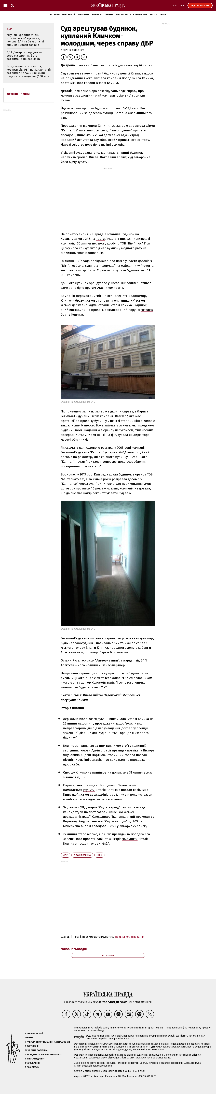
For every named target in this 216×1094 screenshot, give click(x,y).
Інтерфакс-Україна (96, 1038)
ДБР (65, 855)
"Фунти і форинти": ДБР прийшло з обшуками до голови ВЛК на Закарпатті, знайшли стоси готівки (25, 40)
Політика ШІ (32, 1046)
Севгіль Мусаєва (149, 1062)
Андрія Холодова (93, 826)
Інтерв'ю (96, 14)
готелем (147, 310)
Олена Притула (192, 1062)
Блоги (153, 14)
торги (100, 239)
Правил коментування (129, 936)
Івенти (109, 14)
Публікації (68, 14)
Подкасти (121, 14)
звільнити (130, 839)
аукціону (113, 248)
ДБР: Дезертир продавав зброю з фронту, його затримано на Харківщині (25, 56)
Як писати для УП (35, 1058)
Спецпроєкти (138, 14)
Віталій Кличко (82, 855)
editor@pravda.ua (102, 1065)
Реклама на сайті (35, 1033)
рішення (83, 65)
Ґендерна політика (36, 1050)
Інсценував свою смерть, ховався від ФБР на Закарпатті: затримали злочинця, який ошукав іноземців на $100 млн (29, 71)
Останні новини (18, 94)
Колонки (83, 14)
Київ (99, 855)
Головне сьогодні (74, 949)
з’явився (69, 777)
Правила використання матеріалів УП (47, 1042)
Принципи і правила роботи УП (43, 1054)
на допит (85, 723)
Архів (163, 14)
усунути (89, 790)
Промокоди (32, 1067)
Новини (55, 14)
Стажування (32, 1063)
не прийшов (97, 772)
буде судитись (89, 687)
